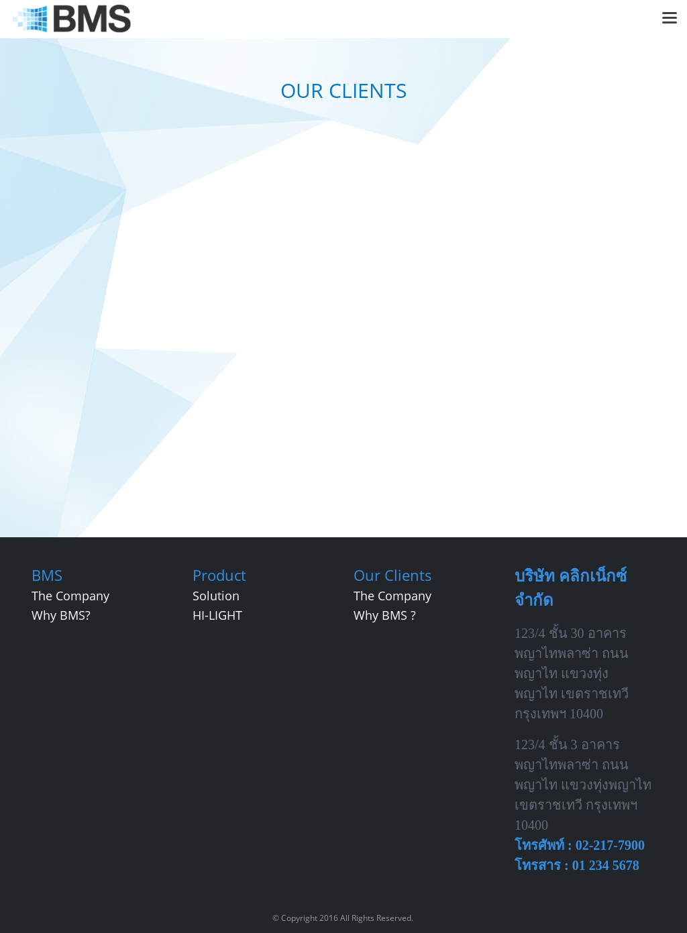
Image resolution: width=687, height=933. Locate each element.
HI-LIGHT (217, 615)
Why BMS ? (385, 615)
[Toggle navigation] (669, 19)
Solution (216, 596)
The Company (70, 596)
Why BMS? (61, 615)
